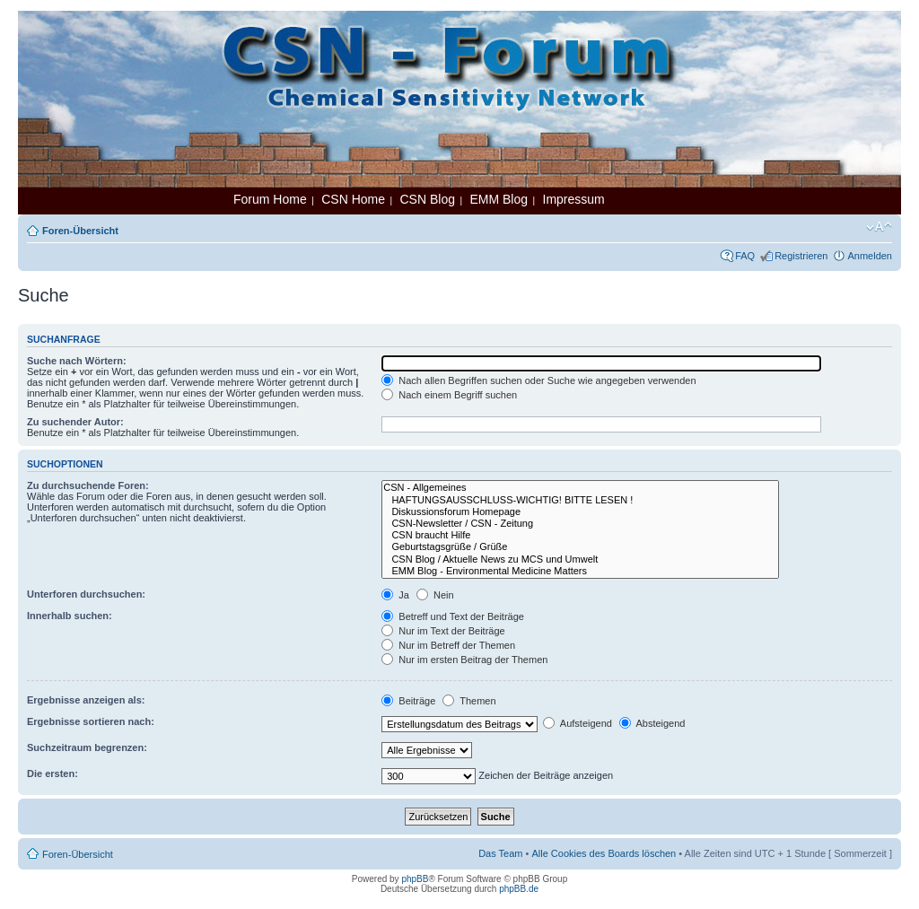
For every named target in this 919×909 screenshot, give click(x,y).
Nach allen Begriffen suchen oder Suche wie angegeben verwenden (538, 380)
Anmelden (869, 255)
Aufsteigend (577, 723)
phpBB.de (518, 889)
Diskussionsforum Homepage (579, 512)
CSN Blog (426, 199)
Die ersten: (52, 773)
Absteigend (652, 723)
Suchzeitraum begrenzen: (87, 747)
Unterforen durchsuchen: (86, 594)
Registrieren (801, 255)
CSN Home (353, 199)
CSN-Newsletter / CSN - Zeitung (579, 523)
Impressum (574, 199)
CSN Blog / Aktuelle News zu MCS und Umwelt (579, 559)
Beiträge (408, 700)
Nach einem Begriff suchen (449, 394)
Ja (395, 595)
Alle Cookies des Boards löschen (603, 853)
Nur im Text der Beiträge (442, 630)
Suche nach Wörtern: (77, 360)
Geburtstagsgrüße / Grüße (579, 547)
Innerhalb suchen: (69, 615)
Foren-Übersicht (80, 230)
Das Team (500, 853)
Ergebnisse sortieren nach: (90, 721)
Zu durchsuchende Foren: (88, 485)
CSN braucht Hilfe (579, 535)
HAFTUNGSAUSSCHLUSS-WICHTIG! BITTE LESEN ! (579, 500)
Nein (435, 595)
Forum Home (270, 199)
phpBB (414, 879)
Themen (468, 700)
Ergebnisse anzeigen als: (85, 700)
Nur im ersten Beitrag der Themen (464, 659)
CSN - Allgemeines (579, 488)
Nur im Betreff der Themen (448, 645)
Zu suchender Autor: (75, 421)
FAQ (745, 255)
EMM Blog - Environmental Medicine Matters (579, 571)
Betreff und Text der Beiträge (452, 616)
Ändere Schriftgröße (879, 227)
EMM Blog (498, 199)
